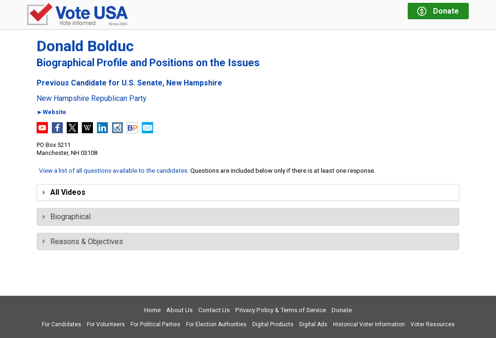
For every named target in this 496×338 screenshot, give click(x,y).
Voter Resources (433, 324)
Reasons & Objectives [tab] (83, 241)
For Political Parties (155, 324)
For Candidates (61, 324)
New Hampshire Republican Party (92, 98)
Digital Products (273, 324)
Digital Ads (313, 324)
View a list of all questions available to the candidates (113, 170)
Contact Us (214, 310)
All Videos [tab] (64, 192)
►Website (51, 112)
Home (152, 310)
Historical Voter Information (369, 324)
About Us (179, 310)
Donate (342, 310)
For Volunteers (106, 324)
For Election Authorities (216, 324)
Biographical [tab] (67, 216)
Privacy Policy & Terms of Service (280, 310)
